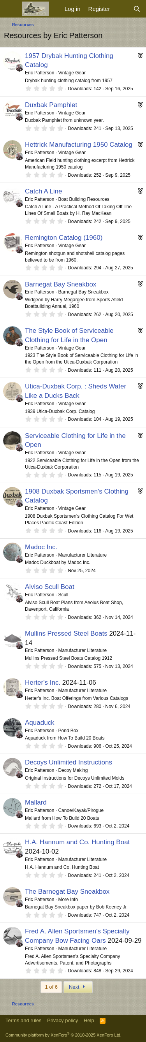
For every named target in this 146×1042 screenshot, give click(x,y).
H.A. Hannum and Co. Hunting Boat (77, 842)
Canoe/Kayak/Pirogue (81, 810)
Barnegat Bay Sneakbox (60, 284)
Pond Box (68, 730)
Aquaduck (40, 722)
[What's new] (121, 9)
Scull (63, 594)
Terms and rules (23, 1020)
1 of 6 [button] (51, 987)
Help (89, 1020)
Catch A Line (43, 191)
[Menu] (11, 9)
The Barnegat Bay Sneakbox (67, 891)
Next (78, 987)
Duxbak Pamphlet (51, 105)
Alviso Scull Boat (49, 586)
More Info (68, 899)
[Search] (136, 9)
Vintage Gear (72, 73)
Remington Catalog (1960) (63, 237)
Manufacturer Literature (82, 555)
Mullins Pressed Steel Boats (66, 633)
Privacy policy (62, 1020)
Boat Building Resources (83, 199)
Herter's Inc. (42, 682)
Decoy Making (73, 770)
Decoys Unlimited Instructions (68, 762)
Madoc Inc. (41, 547)
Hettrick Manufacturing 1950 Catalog (78, 144)
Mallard (36, 802)
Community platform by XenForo (63, 1035)
